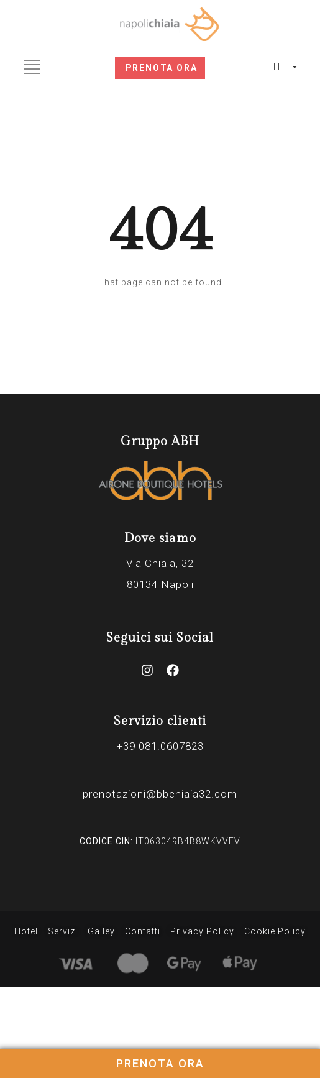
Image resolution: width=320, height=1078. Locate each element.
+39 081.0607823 (160, 746)
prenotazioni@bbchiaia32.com (160, 794)
